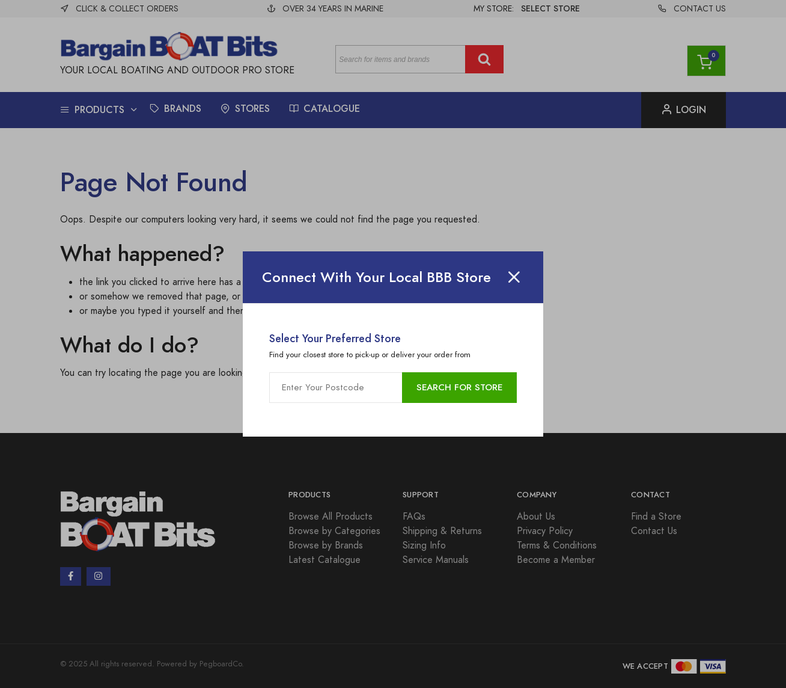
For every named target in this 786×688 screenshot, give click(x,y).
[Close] (514, 277)
